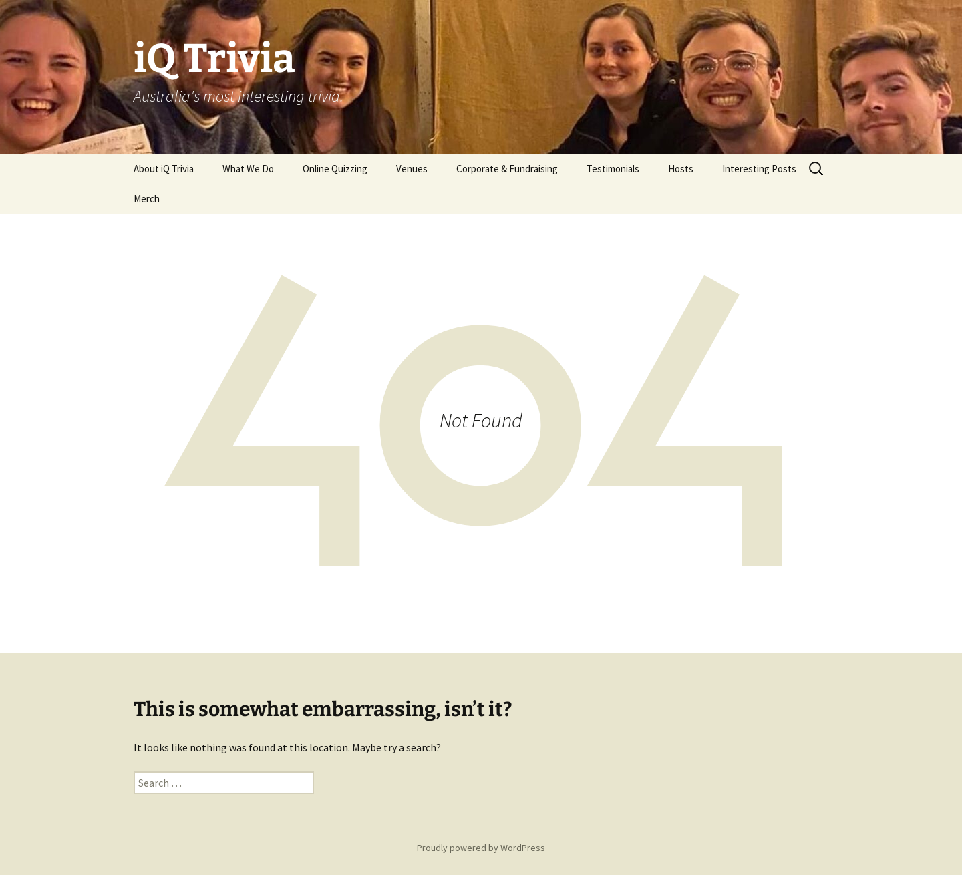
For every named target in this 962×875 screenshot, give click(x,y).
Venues (412, 168)
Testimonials (613, 168)
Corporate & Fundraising (507, 168)
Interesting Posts (759, 168)
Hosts (680, 168)
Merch (147, 198)
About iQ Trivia (164, 168)
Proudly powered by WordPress (481, 848)
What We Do (248, 168)
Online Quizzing (335, 168)
